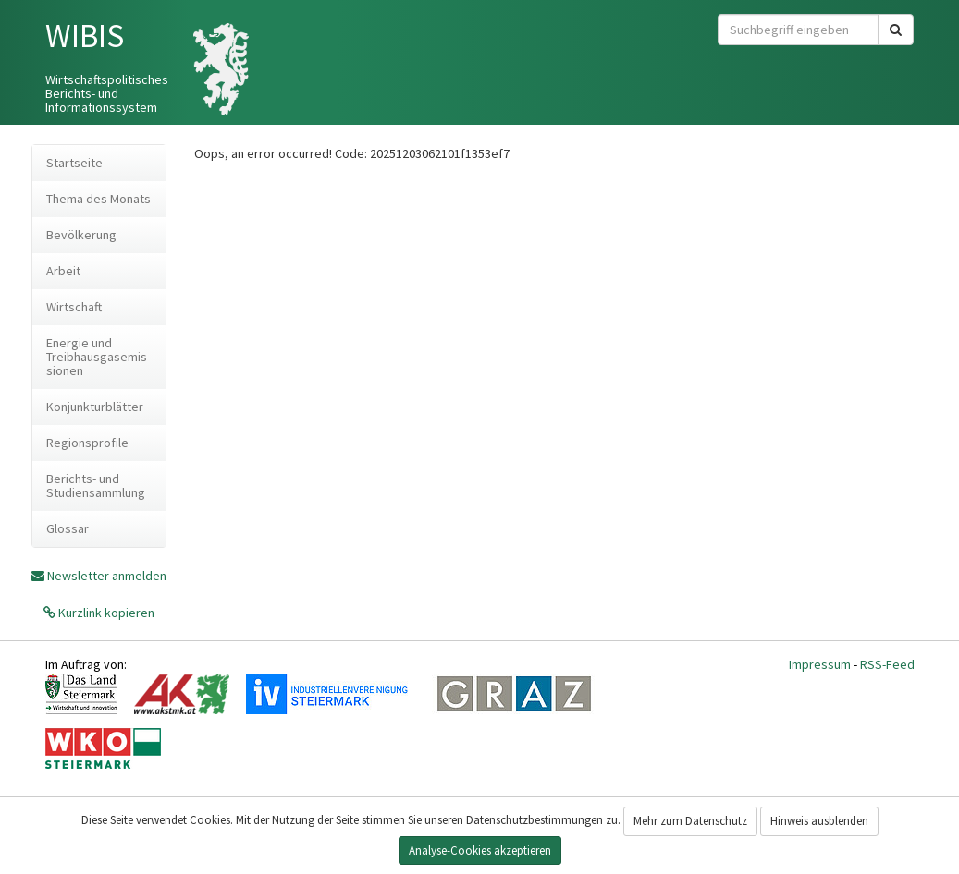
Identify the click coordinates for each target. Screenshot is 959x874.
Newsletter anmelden (106, 575)
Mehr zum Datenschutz (690, 821)
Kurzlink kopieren (104, 612)
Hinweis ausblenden (819, 821)
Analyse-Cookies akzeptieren (480, 850)
